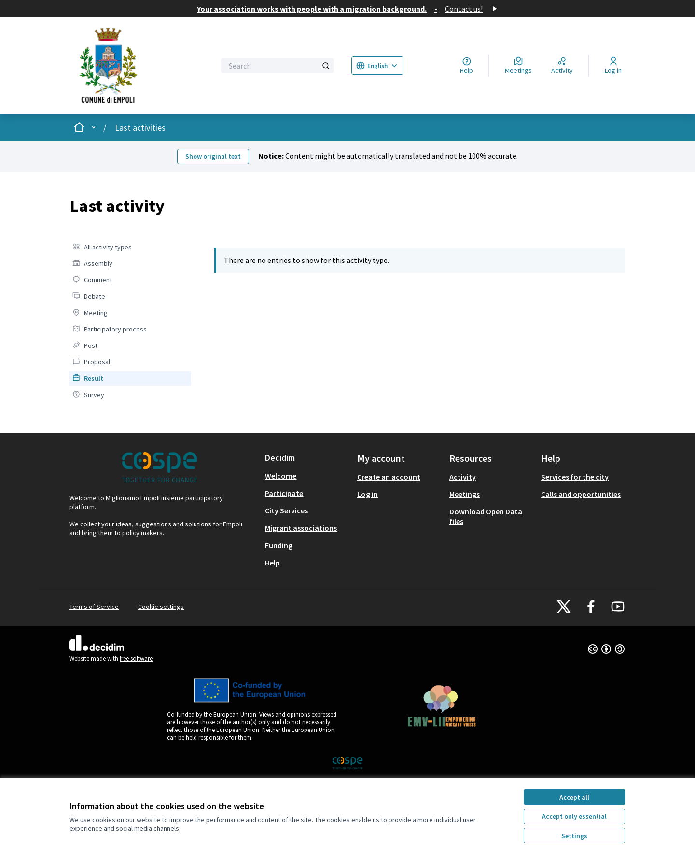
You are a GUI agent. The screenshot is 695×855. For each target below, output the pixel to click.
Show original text (213, 156)
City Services (286, 510)
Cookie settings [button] (161, 606)
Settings (574, 835)
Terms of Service (94, 606)
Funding (278, 545)
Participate (284, 493)
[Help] (466, 66)
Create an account (388, 477)
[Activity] (562, 66)
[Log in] (613, 66)
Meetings (464, 494)
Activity (462, 477)
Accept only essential (574, 816)
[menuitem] (130, 247)
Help (272, 562)
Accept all (574, 797)
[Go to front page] (136, 65)
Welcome (280, 476)
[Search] (277, 65)
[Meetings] (518, 66)
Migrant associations (301, 528)
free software (136, 658)
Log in (367, 494)
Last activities (140, 127)
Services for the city (575, 477)
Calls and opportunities (581, 494)
